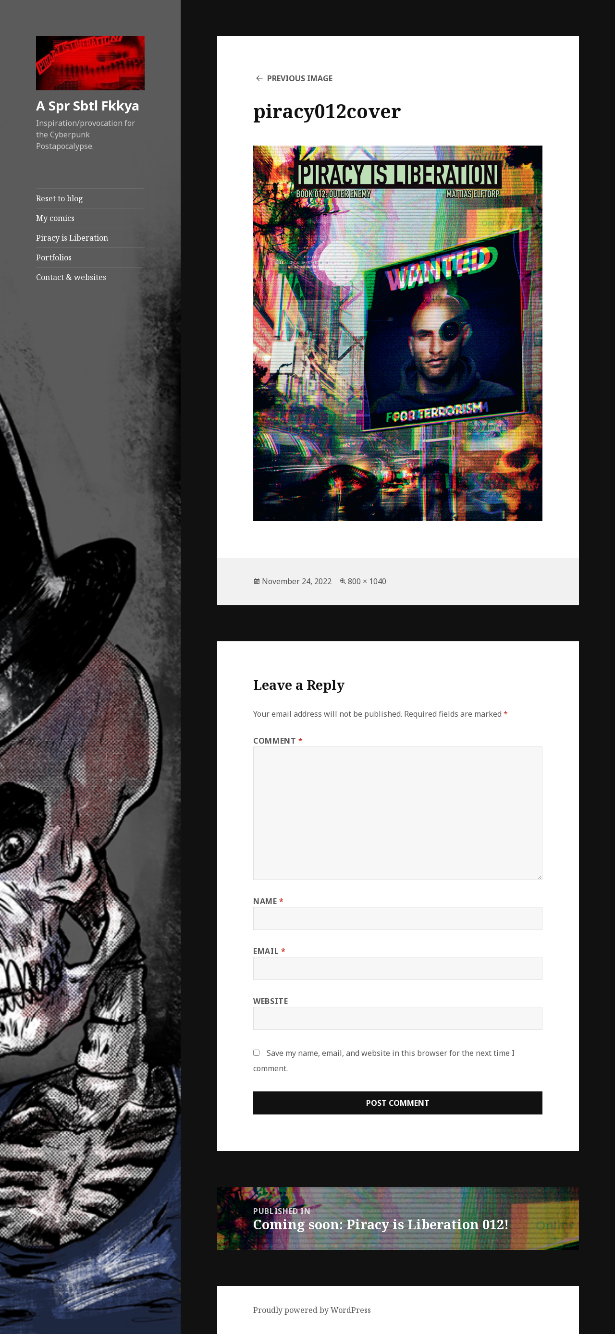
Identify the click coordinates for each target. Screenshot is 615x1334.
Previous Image (299, 78)
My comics (55, 218)
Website (270, 1001)
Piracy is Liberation (72, 238)
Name (268, 901)
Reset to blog (59, 198)
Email (269, 951)
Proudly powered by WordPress (312, 1310)
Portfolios (54, 257)
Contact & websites (71, 277)
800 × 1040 (367, 581)
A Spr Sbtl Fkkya (87, 105)
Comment (278, 740)
